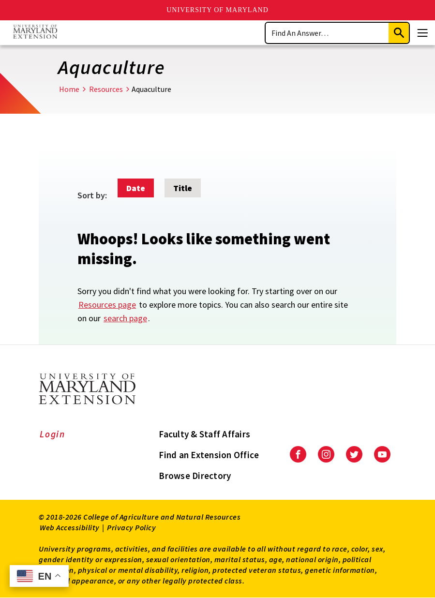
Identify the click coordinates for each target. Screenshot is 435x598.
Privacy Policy (131, 527)
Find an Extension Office (209, 455)
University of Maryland (217, 10)
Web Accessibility (70, 527)
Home (69, 89)
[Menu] (422, 33)
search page (125, 318)
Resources (106, 89)
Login (52, 434)
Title (182, 188)
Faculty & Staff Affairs (204, 434)
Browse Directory (195, 475)
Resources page (107, 304)
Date (135, 188)
